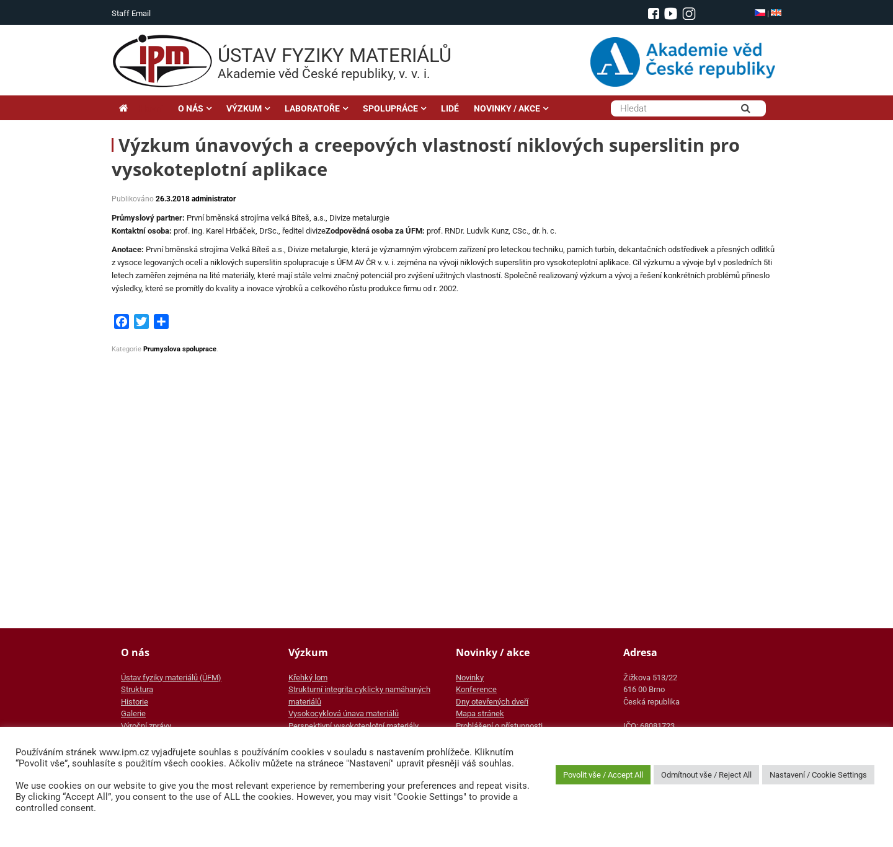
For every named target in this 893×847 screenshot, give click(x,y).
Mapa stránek (480, 713)
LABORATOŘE (312, 108)
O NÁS (190, 108)
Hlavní (141, 108)
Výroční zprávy (146, 726)
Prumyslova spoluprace (179, 349)
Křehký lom (307, 677)
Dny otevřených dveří (492, 701)
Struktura (137, 689)
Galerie (133, 713)
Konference (476, 689)
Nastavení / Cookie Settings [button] (818, 774)
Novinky (470, 677)
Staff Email (131, 13)
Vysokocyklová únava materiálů (343, 713)
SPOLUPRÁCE (390, 108)
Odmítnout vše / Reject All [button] (706, 774)
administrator (214, 199)
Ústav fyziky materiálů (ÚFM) (171, 677)
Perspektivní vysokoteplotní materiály (353, 726)
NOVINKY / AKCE (507, 108)
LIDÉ (450, 108)
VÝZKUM (244, 108)
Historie (134, 701)
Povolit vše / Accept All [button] (603, 774)
